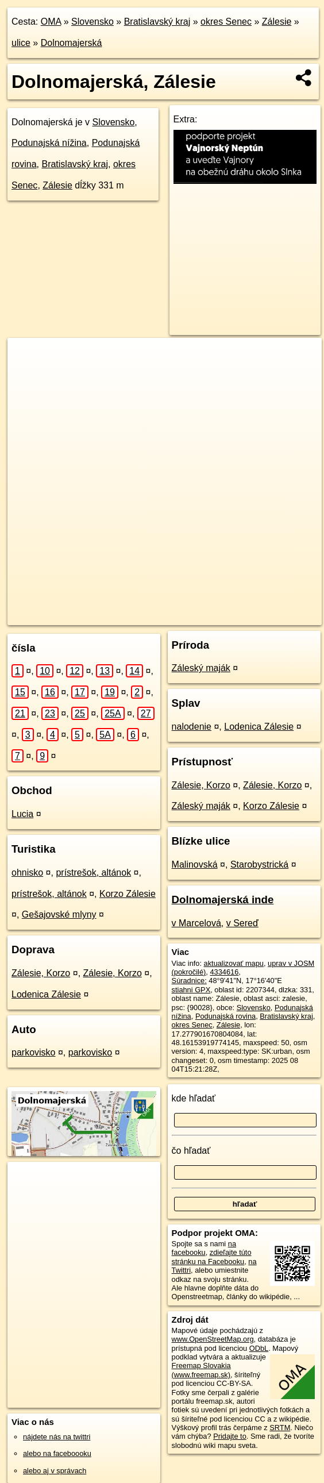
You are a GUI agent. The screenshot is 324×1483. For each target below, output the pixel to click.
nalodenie (191, 726)
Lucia (22, 814)
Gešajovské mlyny (59, 914)
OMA (51, 21)
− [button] (27, 375)
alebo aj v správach (54, 1470)
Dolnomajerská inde (223, 899)
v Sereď (242, 923)
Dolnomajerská (71, 43)
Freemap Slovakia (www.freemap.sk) (201, 1369)
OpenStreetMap (104, 616)
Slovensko (92, 21)
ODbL (258, 1348)
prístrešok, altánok (93, 872)
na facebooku (204, 1248)
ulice (20, 43)
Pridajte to (229, 1436)
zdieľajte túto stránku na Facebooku (212, 1256)
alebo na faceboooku (57, 1453)
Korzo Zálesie (127, 894)
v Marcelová (196, 923)
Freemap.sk (164, 616)
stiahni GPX (191, 989)
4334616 (224, 972)
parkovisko (33, 1052)
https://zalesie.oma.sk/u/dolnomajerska (260, 616)
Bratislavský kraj (157, 21)
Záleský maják (201, 668)
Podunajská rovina (225, 1016)
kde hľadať (194, 1098)
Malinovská (195, 864)
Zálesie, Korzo (40, 973)
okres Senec (226, 21)
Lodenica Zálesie (46, 994)
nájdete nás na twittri (56, 1436)
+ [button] (27, 357)
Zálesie (277, 21)
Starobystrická (259, 864)
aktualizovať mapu (234, 963)
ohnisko (27, 872)
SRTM (279, 1427)
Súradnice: (189, 980)
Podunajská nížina (49, 143)
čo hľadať (191, 1150)
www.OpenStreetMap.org (213, 1339)
